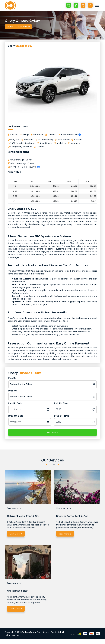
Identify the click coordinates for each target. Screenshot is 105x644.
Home (10, 26)
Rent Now (52, 432)
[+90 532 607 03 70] (68, 5)
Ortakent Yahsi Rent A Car (23, 516)
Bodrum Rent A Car (41, 240)
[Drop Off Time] (75, 422)
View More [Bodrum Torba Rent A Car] (65, 534)
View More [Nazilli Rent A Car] (16, 608)
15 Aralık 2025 (14, 583)
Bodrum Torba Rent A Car (72, 516)
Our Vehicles (23, 26)
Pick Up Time (61, 403)
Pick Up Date (15, 403)
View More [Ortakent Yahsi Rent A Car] (16, 534)
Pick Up (12, 378)
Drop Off (13, 390)
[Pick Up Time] (75, 409)
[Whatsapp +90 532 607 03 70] (76, 5)
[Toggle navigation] (97, 5)
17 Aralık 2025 (14, 508)
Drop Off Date (15, 415)
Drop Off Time (61, 415)
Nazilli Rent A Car (17, 591)
